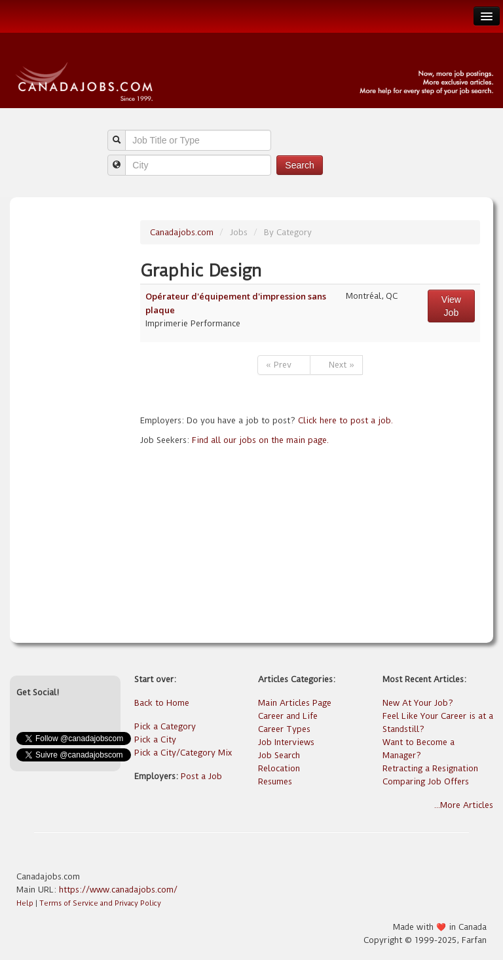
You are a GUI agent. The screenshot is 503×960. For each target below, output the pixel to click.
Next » (336, 365)
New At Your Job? (417, 703)
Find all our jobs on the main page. (260, 440)
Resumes (275, 781)
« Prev (284, 365)
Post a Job (201, 776)
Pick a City (155, 739)
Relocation (279, 768)
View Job (451, 306)
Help (24, 903)
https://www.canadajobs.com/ (118, 889)
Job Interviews (286, 742)
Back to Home (161, 703)
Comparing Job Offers (425, 781)
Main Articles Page (294, 703)
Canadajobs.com (182, 232)
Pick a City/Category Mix (183, 753)
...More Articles (463, 805)
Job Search (279, 755)
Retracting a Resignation (430, 768)
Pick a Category (165, 726)
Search (299, 165)
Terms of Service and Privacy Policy (100, 903)
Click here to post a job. (345, 420)
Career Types (284, 729)
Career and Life (288, 716)
